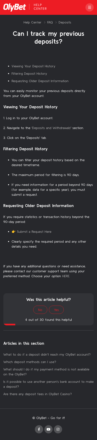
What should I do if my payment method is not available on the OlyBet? (46, 371)
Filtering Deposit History (29, 73)
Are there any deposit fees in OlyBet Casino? (37, 394)
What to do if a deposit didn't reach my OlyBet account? (47, 354)
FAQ (50, 22)
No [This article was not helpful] (40, 310)
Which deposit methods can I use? (29, 362)
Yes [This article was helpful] (56, 310)
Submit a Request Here (35, 231)
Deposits (65, 22)
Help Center (32, 22)
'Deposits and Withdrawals (51, 128)
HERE (65, 276)
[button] (89, 7)
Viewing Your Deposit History (33, 66)
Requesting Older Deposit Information (40, 81)
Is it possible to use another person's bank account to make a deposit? (48, 384)
